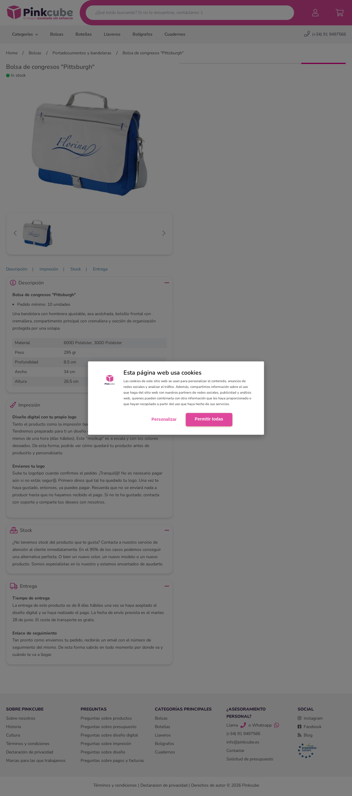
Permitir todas (209, 419)
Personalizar (164, 419)
